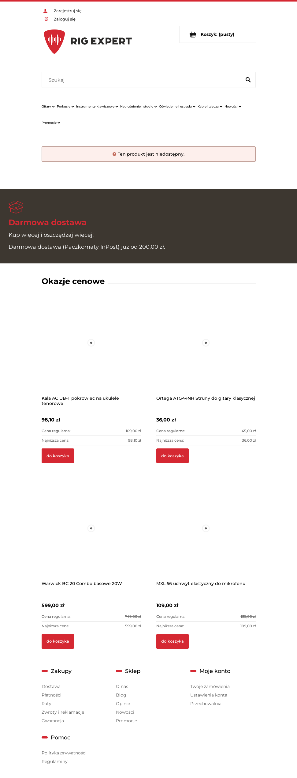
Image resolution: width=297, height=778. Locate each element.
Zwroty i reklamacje (63, 712)
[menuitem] (48, 106)
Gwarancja (53, 720)
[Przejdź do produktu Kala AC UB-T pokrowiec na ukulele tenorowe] (91, 351)
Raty (46, 703)
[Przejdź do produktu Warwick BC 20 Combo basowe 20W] (91, 536)
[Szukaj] (248, 80)
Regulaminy (55, 761)
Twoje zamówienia (210, 686)
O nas (122, 686)
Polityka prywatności (64, 753)
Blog (121, 695)
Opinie (123, 703)
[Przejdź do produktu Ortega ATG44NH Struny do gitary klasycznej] (206, 351)
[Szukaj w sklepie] (142, 80)
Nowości (125, 712)
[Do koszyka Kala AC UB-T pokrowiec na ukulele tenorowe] (58, 455)
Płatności (51, 695)
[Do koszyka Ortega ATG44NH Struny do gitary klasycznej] (172, 455)
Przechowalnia (205, 703)
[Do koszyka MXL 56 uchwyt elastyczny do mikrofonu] (172, 641)
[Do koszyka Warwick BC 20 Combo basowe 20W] (58, 641)
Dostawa (51, 686)
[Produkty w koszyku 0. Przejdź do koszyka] (218, 34)
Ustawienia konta (208, 695)
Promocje (126, 720)
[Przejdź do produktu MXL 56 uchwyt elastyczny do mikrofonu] (206, 536)
